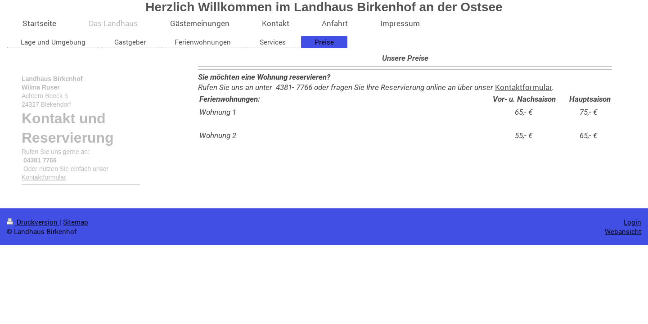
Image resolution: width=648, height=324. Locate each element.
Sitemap (75, 221)
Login (632, 221)
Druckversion (33, 221)
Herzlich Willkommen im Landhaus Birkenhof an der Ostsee (323, 7)
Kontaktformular (523, 87)
